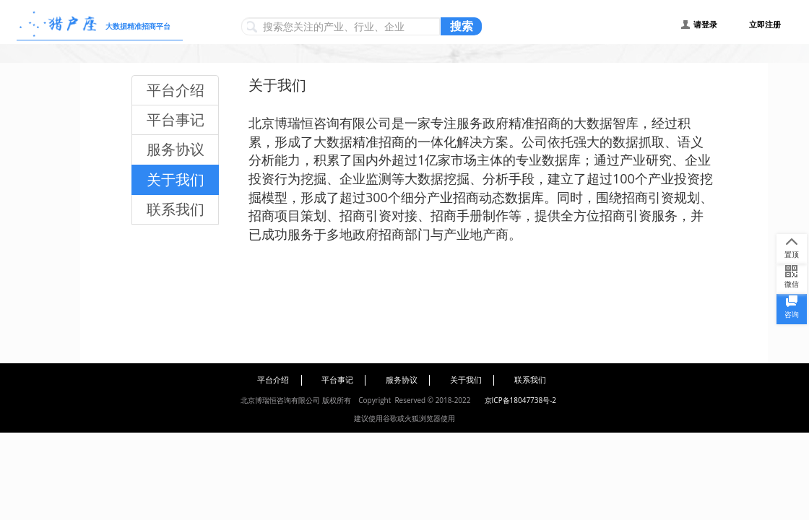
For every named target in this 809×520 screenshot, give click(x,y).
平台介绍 (175, 90)
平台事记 (175, 119)
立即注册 (765, 25)
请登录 (705, 25)
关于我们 (175, 179)
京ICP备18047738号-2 (520, 400)
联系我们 (175, 209)
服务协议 (175, 149)
